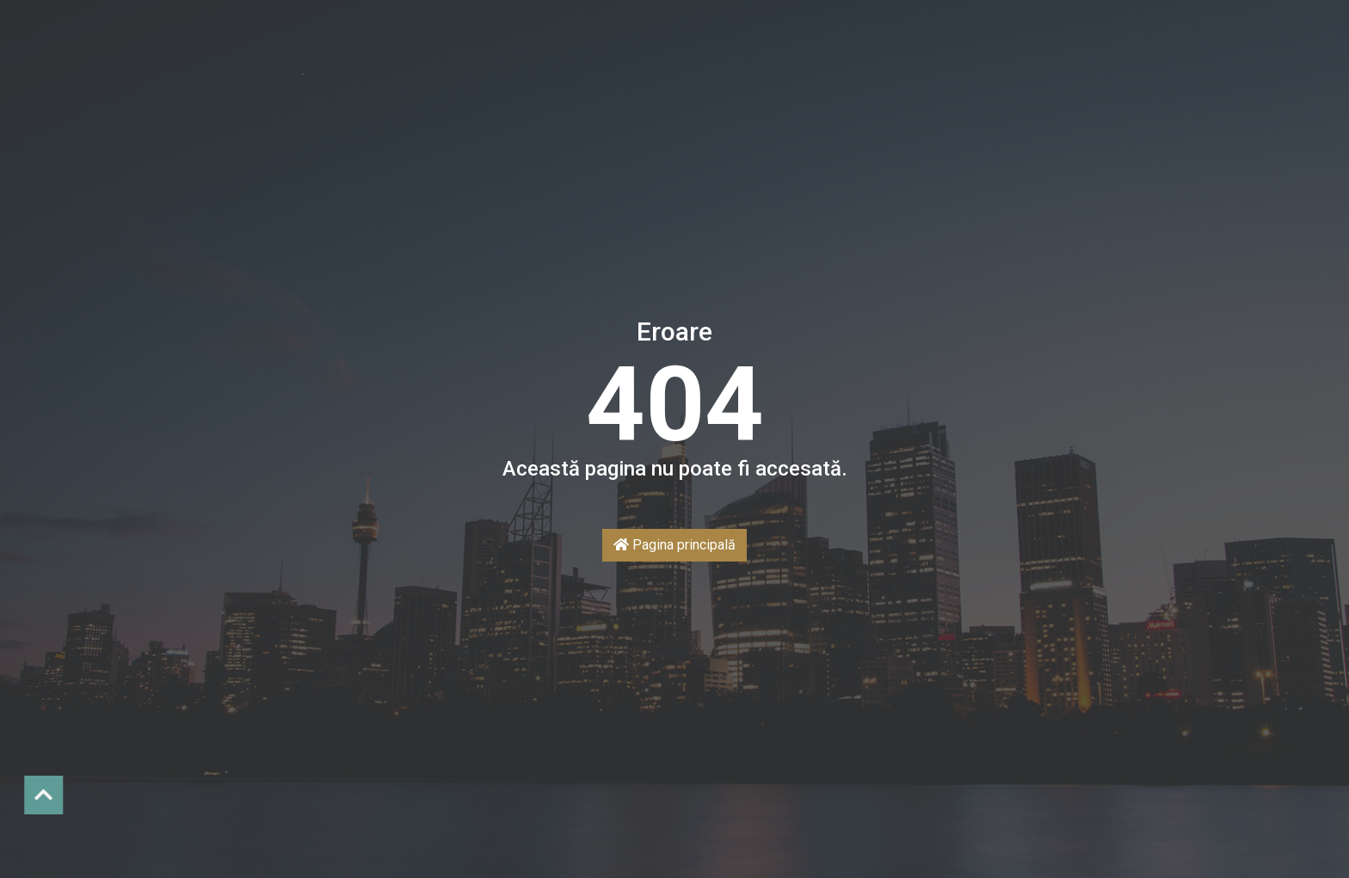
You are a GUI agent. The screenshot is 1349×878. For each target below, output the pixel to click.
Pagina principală (674, 545)
